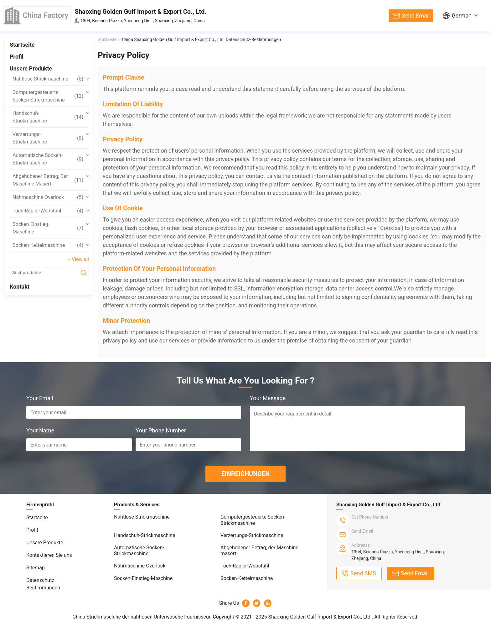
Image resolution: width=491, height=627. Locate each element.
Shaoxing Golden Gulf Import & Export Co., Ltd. (141, 11)
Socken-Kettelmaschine (48, 245)
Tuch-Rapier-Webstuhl (48, 211)
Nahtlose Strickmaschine (48, 79)
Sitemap (35, 568)
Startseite (22, 44)
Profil (16, 56)
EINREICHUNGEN (245, 474)
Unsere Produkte (31, 68)
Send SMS (363, 573)
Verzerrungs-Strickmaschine (48, 138)
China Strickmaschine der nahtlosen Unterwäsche (128, 617)
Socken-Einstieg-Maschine (48, 228)
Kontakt (19, 286)
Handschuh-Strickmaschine (48, 117)
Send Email (416, 15)
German (462, 15)
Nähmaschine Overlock (48, 197)
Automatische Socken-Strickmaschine (48, 159)
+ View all (78, 259)
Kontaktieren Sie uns (49, 555)
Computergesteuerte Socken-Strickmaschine (48, 96)
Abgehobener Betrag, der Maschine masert (48, 180)
